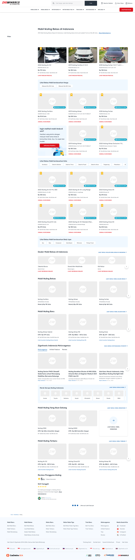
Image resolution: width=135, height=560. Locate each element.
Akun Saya (119, 3)
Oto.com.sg (95, 548)
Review (103, 535)
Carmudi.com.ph (53, 548)
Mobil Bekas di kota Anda (31, 535)
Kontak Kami (97, 542)
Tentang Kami (87, 542)
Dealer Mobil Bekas (29, 532)
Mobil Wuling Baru (120, 311)
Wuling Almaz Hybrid (45, 332)
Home (12, 514)
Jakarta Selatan (56, 164)
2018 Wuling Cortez (106, 111)
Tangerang (106, 164)
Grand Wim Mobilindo (75, 266)
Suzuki (76, 398)
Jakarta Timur (70, 164)
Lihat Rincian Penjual (45, 75)
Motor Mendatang (51, 532)
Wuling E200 (72, 428)
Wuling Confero (43, 299)
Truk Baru (79, 9)
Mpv (50, 243)
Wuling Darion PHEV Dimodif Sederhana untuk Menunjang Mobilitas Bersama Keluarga (49, 374)
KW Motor (101, 266)
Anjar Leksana (41, 380)
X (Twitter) (121, 535)
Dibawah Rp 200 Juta (65, 86)
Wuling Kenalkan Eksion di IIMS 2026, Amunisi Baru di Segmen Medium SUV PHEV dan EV (82, 374)
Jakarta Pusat (82, 164)
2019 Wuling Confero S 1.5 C (78, 65)
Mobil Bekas (44, 9)
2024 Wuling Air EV (44, 65)
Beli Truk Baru (89, 526)
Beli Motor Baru (50, 526)
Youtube (121, 529)
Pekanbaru (117, 164)
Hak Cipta (125, 542)
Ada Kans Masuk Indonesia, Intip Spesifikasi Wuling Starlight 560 (111, 373)
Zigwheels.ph (39, 548)
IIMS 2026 (100, 9)
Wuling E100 (42, 428)
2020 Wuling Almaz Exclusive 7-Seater (111, 143)
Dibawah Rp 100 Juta (48, 86)
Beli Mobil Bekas (29, 526)
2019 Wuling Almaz (75, 111)
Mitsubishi (87, 398)
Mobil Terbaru (122, 441)
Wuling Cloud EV (74, 461)
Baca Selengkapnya (105, 33)
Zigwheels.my (81, 548)
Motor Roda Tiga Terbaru (70, 529)
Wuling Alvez (103, 332)
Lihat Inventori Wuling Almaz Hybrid (48, 340)
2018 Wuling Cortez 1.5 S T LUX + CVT (111, 65)
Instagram (121, 532)
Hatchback (69, 243)
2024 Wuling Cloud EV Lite (47, 222)
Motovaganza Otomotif (120, 346)
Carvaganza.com (24, 548)
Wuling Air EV (42, 461)
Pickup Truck (90, 243)
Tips (102, 532)
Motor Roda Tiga (68, 9)
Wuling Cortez (104, 299)
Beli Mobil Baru (11, 526)
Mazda (108, 398)
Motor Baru (55, 9)
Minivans (79, 243)
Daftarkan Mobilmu (49, 145)
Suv (43, 243)
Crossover (58, 243)
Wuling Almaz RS (74, 332)
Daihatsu (66, 398)
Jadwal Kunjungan (44, 121)
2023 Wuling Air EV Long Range (79, 190)
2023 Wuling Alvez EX (106, 190)
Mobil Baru (34, 9)
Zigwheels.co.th (122, 548)
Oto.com (11, 548)
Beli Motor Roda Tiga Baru (71, 526)
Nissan (98, 398)
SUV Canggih (43, 484)
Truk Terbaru (89, 529)
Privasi (118, 542)
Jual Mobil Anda (126, 9)
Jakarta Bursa (43, 266)
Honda (45, 398)
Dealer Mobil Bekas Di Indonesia (116, 252)
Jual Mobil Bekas (29, 529)
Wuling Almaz (73, 299)
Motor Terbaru (50, 529)
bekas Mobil (121, 387)
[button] (126, 266)
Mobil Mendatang (121, 408)
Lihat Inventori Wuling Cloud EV (77, 469)
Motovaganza (90, 9)
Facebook (121, 526)
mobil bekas (16, 514)
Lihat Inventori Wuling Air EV (46, 469)
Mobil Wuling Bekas (120, 279)
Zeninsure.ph (68, 548)
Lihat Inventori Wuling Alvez (107, 340)
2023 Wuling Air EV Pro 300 (47, 190)
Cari (91, 3)
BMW (119, 398)
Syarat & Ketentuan (108, 542)
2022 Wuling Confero (45, 111)
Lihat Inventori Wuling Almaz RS (77, 340)
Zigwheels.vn (107, 548)
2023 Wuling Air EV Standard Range (80, 222)
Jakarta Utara (95, 164)
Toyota (56, 398)
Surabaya (44, 164)
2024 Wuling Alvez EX (106, 222)
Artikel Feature (105, 529)
